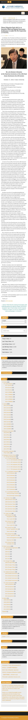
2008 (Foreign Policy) (10, 562)
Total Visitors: (5, 352)
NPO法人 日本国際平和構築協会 (9, 667)
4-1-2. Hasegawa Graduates (11, 471)
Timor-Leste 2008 (11, 519)
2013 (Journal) (7, 405)
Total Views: (5, 349)
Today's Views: (6, 338)
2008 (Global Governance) (11, 573)
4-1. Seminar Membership (10, 456)
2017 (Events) (8, 385)
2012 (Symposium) (9, 593)
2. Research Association (7, 431)
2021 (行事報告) (9, 394)
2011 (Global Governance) (11, 578)
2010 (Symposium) (9, 589)
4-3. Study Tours (7, 513)
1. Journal (4, 403)
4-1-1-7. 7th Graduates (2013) (14, 469)
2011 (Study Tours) (9, 527)
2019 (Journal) (7, 419)
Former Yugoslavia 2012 (12, 535)
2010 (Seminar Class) (10, 504)
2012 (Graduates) (11, 480)
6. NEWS (4, 598)
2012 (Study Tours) (9, 533)
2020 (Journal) (7, 421)
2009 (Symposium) (9, 586)
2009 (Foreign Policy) (10, 565)
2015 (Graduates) (11, 487)
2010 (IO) (7, 554)
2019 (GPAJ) (7, 446)
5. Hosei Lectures (6, 546)
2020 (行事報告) (9, 392)
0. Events (4, 382)
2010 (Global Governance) (11, 575)
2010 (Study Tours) (9, 521)
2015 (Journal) (11, 18)
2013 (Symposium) (9, 596)
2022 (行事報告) (9, 396)
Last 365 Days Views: (7, 346)
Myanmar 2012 (10, 540)
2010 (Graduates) (11, 475)
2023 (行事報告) (9, 399)
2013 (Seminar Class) (10, 511)
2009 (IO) (7, 551)
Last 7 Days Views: (7, 341)
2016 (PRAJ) (7, 439)
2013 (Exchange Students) (13, 495)
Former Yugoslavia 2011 (12, 529)
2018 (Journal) (7, 417)
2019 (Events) (8, 390)
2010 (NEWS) (7, 604)
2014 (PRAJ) (7, 435)
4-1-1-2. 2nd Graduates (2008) (14, 459)
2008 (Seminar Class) (10, 499)
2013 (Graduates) (11, 482)
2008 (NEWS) (7, 599)
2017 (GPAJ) (7, 442)
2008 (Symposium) (9, 584)
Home (4, 18)
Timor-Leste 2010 (11, 525)
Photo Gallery (7, 452)
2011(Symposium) (9, 591)
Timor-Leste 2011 (11, 531)
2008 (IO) (7, 549)
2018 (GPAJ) (7, 444)
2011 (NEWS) (7, 606)
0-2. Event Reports (8, 383)
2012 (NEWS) (7, 609)
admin (6, 35)
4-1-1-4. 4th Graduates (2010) (14, 462)
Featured (4, 611)
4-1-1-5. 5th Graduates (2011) (14, 464)
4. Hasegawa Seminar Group (9, 455)
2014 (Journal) (7, 407)
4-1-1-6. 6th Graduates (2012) (14, 466)
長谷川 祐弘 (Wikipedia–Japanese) (10, 670)
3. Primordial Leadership (8, 451)
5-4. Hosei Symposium (9, 582)
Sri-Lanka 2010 (10, 522)
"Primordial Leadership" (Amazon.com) (11, 677)
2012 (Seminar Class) (10, 508)
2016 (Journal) (7, 412)
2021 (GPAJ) (7, 449)
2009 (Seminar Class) (10, 501)
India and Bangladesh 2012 (13, 537)
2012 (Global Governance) (11, 580)
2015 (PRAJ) (7, 437)
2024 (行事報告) (9, 401)
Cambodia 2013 (10, 543)
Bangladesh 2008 (11, 516)
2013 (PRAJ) (7, 432)
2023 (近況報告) (7, 428)
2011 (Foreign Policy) (10, 567)
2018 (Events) (8, 387)
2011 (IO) (7, 556)
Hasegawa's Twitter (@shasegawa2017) (11, 665)
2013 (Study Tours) (9, 542)
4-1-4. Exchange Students (11, 491)
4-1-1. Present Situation (10, 458)
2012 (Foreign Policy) (10, 569)
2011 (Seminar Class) (10, 506)
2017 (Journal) (7, 414)
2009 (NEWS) (7, 602)
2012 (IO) (7, 558)
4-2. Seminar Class (8, 498)
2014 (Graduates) (11, 484)
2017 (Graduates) (11, 489)
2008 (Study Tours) (9, 515)
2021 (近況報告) (7, 424)
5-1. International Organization (11, 547)
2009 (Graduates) (11, 473)
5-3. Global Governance (9, 571)
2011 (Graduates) (11, 477)
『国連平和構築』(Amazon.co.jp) (10, 674)
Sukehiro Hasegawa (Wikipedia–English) (11, 672)
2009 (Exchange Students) (13, 493)
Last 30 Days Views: (7, 344)
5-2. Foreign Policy (8, 561)
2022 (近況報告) (7, 426)
